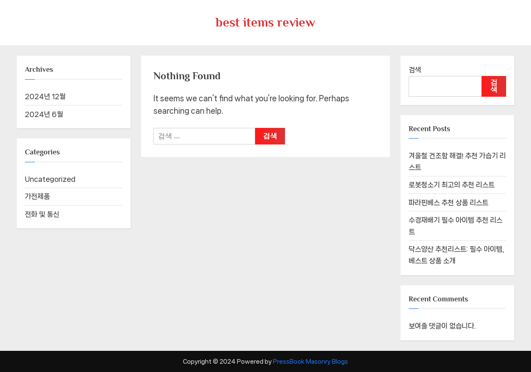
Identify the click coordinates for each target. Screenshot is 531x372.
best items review (265, 22)
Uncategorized (50, 179)
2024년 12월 (45, 96)
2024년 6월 (44, 114)
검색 (415, 69)
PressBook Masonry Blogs (310, 361)
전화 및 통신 (42, 214)
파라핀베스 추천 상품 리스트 (448, 202)
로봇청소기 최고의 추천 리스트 (451, 184)
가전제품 (37, 196)
